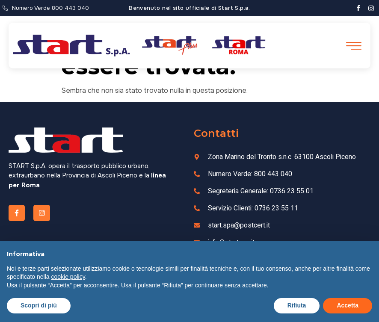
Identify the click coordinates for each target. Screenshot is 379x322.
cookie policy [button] (68, 276)
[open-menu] (352, 46)
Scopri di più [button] (39, 305)
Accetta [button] (347, 305)
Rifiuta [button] (296, 305)
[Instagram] (371, 8)
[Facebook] (358, 8)
